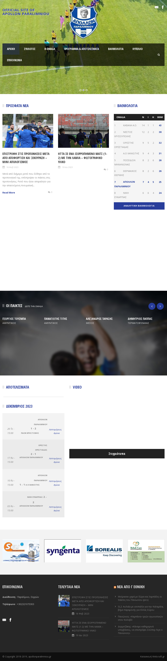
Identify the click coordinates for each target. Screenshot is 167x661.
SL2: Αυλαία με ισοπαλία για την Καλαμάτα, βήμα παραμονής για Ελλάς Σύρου (141, 608)
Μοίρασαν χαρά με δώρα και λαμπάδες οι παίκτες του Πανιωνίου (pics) (140, 598)
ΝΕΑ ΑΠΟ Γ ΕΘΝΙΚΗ (131, 586)
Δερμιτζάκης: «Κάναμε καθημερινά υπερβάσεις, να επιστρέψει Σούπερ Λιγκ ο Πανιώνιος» (140, 630)
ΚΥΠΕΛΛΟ (138, 49)
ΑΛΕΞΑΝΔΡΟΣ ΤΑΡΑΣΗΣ (99, 319)
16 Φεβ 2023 (12, 167)
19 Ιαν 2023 (67, 167)
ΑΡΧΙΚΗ (11, 49)
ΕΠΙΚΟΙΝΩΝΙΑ (14, 60)
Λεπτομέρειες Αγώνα (54, 431)
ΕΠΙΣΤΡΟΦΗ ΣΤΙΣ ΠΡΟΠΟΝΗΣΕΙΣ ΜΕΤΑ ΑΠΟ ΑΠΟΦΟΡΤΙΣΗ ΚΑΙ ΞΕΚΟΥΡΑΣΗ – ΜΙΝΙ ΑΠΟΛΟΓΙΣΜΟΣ (25, 158)
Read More (8, 192)
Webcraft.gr (158, 656)
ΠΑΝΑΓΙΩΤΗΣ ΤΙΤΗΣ (55, 319)
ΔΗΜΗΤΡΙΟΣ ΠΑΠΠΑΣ (140, 319)
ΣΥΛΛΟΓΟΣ (29, 49)
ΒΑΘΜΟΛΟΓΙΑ (115, 49)
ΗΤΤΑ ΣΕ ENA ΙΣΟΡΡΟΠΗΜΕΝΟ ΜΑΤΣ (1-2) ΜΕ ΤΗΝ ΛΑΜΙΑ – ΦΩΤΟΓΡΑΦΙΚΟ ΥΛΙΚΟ (82, 158)
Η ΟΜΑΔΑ (50, 49)
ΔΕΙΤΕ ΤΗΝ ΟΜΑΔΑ (34, 306)
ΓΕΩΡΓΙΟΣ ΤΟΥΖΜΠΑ (14, 319)
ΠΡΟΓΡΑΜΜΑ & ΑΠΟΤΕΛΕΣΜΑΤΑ (81, 49)
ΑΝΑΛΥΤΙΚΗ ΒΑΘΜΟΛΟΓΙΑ (139, 205)
